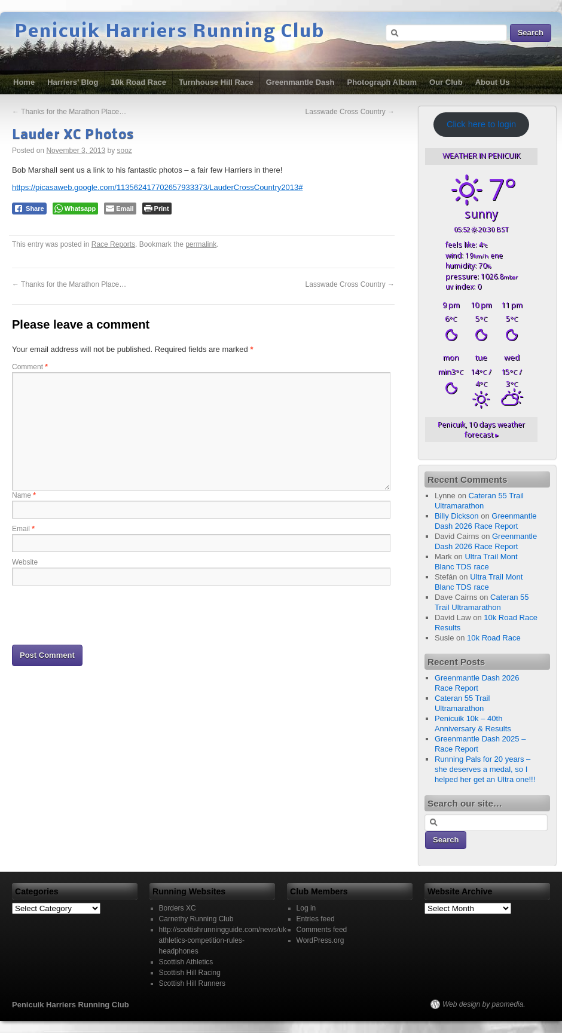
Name (24, 495)
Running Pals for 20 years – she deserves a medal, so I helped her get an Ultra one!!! (485, 769)
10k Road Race (138, 82)
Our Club (446, 82)
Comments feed (322, 929)
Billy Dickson (457, 515)
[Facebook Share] (29, 208)
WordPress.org (320, 940)
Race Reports (113, 244)
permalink (200, 244)
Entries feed (316, 919)
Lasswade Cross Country (350, 112)
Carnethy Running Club (196, 919)
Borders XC (177, 908)
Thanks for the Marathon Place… (69, 112)
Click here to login (481, 124)
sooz (124, 150)
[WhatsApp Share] (76, 208)
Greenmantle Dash (300, 82)
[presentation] (103, 614)
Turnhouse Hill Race (216, 82)
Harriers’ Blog (72, 82)
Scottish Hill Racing (190, 972)
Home (24, 82)
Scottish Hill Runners (192, 983)
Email (23, 529)
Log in (306, 908)
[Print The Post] (157, 208)
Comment (30, 367)
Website (25, 562)
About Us (492, 82)
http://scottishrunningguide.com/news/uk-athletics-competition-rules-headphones (224, 940)
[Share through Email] (120, 208)
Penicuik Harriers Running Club (170, 32)
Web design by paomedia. (484, 1004)
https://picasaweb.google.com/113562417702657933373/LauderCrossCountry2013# (157, 187)
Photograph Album (382, 82)
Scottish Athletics (186, 962)
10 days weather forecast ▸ (481, 429)
